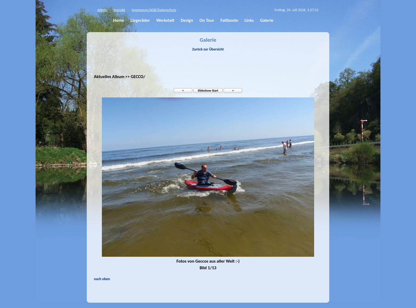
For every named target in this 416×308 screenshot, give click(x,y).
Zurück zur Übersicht (208, 49)
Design (187, 20)
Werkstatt (165, 20)
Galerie (266, 20)
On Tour (207, 20)
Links (249, 20)
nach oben (102, 279)
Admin (102, 10)
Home (118, 20)
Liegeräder (140, 20)
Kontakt (119, 10)
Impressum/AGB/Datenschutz (154, 10)
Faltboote (229, 20)
